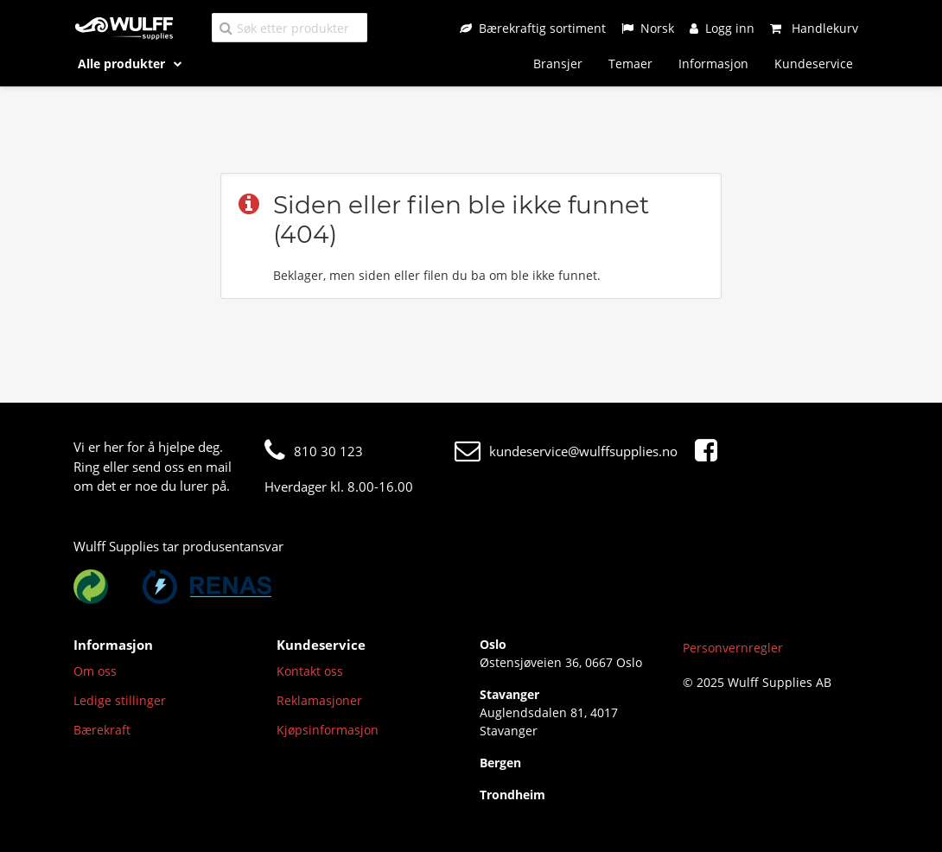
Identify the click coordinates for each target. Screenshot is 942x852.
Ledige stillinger (119, 700)
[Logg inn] (722, 28)
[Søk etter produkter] (289, 27)
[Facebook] (710, 451)
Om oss (95, 671)
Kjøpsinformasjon (328, 730)
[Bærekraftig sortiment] (533, 28)
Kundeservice (813, 63)
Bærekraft (101, 730)
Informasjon (713, 63)
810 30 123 (313, 451)
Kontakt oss (310, 671)
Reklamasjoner (319, 700)
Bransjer (557, 63)
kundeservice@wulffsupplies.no (566, 451)
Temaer (630, 63)
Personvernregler (733, 647)
